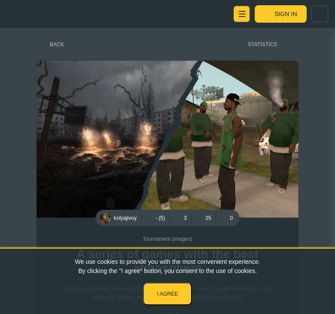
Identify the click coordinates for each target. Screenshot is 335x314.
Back (57, 44)
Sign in (285, 13)
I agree (167, 294)
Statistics (262, 44)
